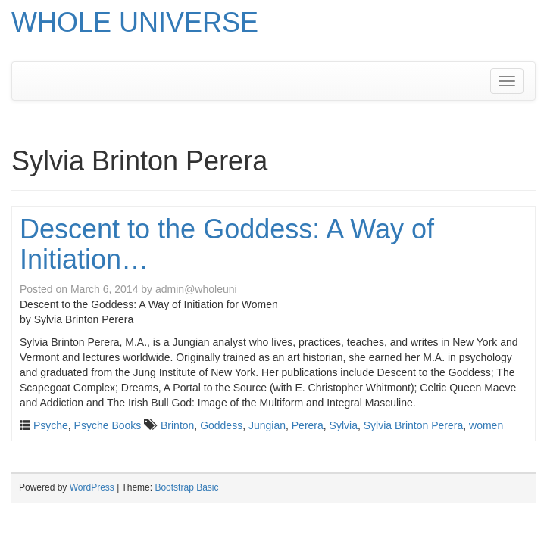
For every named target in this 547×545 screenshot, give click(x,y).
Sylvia (344, 425)
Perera (308, 425)
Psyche (50, 425)
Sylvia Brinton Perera (414, 425)
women (486, 425)
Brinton (177, 425)
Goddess (221, 425)
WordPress (92, 487)
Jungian (267, 425)
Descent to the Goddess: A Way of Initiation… (227, 244)
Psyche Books (108, 425)
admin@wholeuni (196, 289)
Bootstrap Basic (186, 487)
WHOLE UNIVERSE (134, 22)
